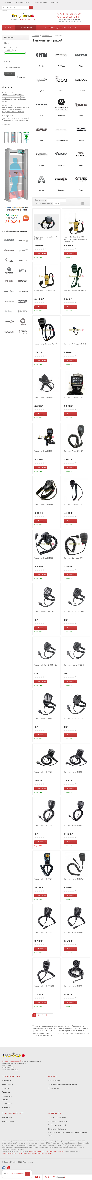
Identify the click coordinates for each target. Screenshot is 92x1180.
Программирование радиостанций (62, 1084)
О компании (7, 1103)
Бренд (15, 62)
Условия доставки (40, 2)
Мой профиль (8, 1121)
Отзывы (5, 1100)
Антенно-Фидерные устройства (60, 28)
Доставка (6, 1088)
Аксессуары (25, 28)
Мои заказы (7, 1117)
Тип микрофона (15, 67)
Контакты (54, 2)
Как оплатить (7, 1084)
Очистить (21, 77)
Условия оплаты (22, 2)
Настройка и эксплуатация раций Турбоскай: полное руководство (15, 119)
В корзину (40, 253)
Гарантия (6, 1092)
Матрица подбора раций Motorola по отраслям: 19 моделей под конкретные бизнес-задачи (15, 110)
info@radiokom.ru (28, 19)
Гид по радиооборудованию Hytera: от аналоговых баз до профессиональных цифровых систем (14, 98)
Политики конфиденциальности (39, 1153)
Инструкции (7, 1096)
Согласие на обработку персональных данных (46, 1151)
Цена (15, 43)
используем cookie (15, 1174)
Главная (35, 36)
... (87, 28)
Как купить (8, 2)
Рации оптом (53, 1088)
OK (27, 1174)
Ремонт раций (54, 1080)
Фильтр (9, 37)
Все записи (6, 124)
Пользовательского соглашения (14, 1153)
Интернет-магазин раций (11, 1061)
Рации (8, 28)
